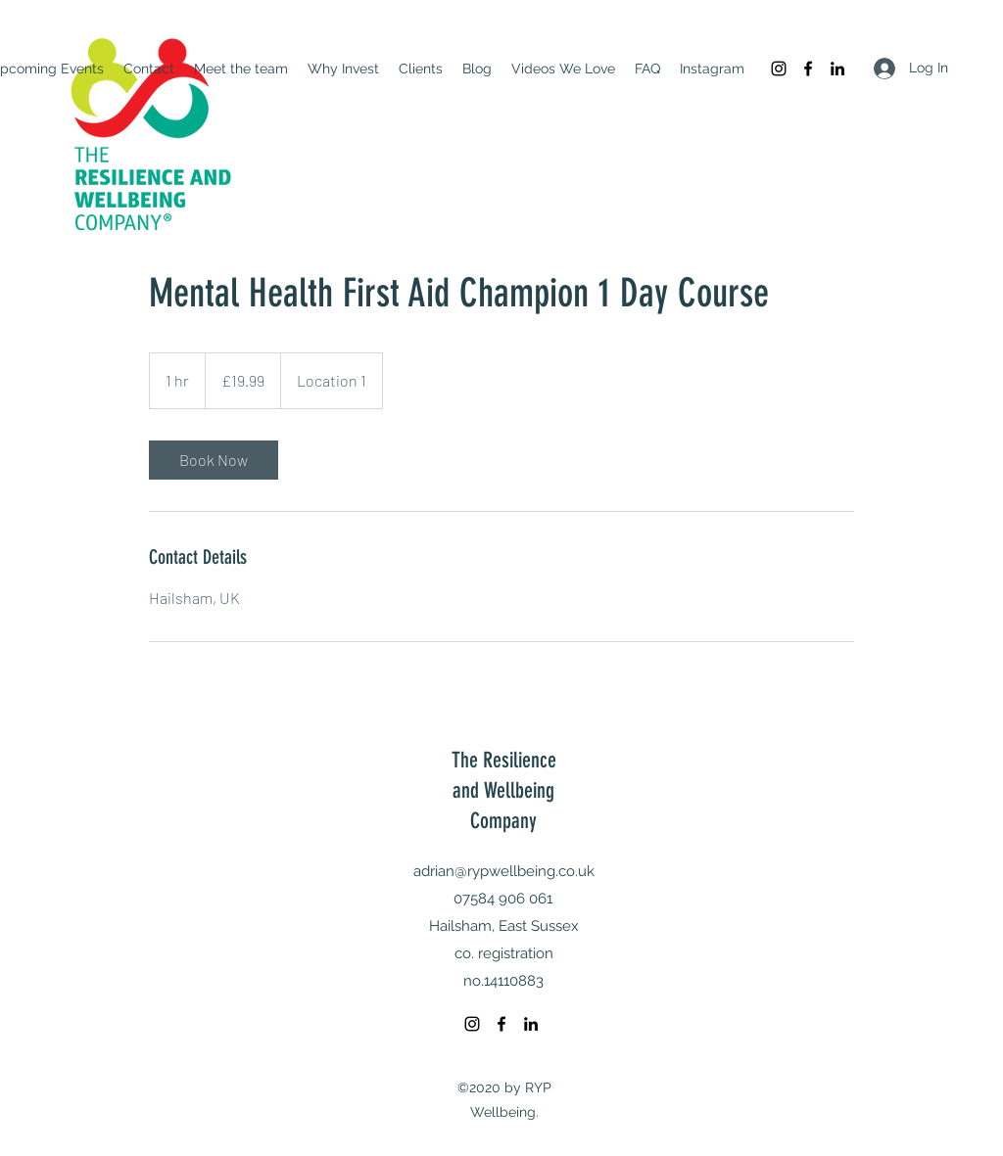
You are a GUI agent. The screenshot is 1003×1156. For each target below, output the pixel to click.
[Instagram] (778, 68)
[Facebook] (808, 68)
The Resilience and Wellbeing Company (504, 790)
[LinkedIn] (837, 68)
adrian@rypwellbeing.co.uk (504, 871)
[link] (213, 460)
